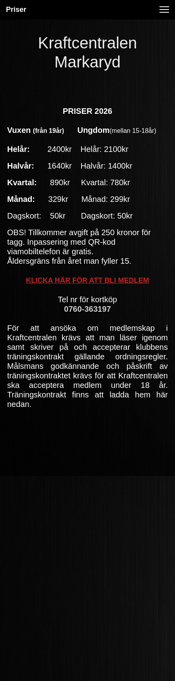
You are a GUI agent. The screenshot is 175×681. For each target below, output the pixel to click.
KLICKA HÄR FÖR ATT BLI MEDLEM (87, 280)
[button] (164, 9)
